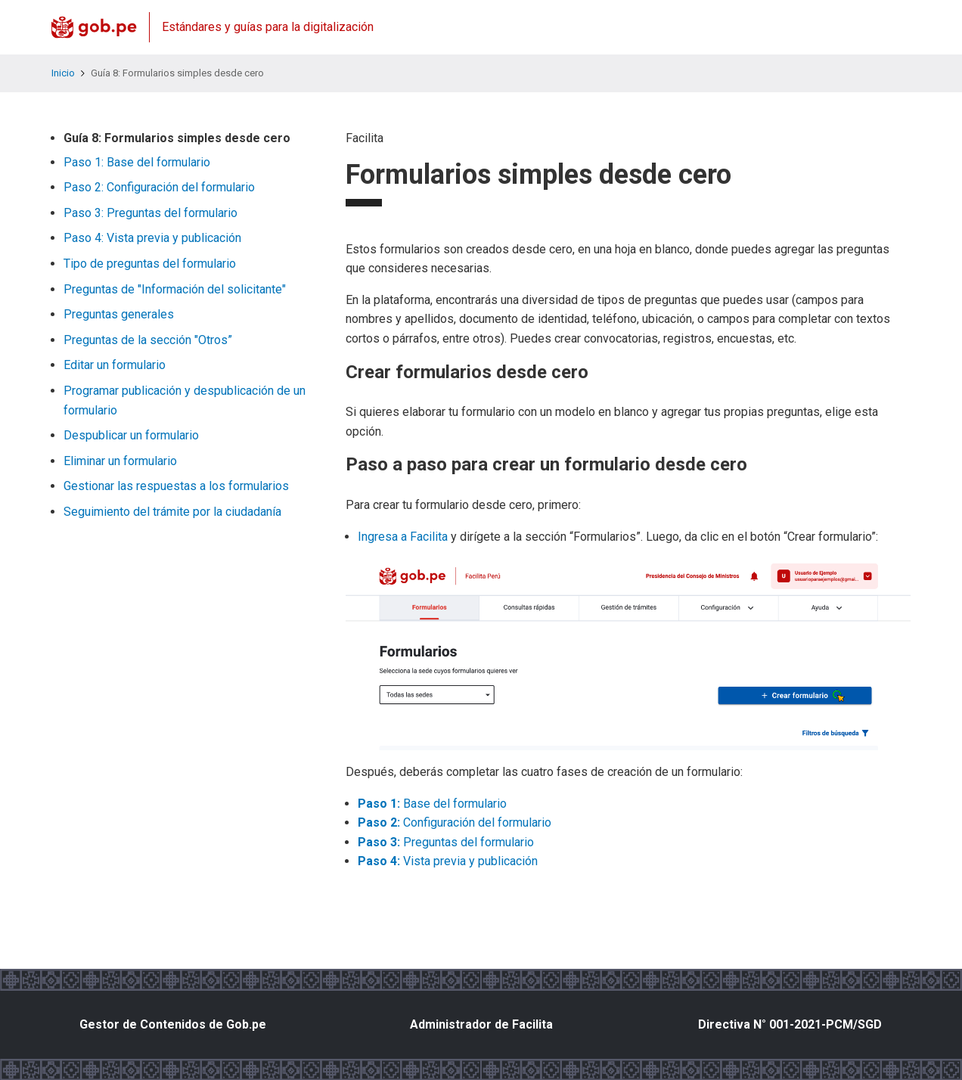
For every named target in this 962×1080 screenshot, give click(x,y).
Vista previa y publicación (448, 861)
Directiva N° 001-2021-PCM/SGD (790, 1024)
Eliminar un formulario (120, 461)
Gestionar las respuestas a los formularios (176, 486)
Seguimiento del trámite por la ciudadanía (172, 511)
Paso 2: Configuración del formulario (159, 187)
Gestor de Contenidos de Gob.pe (172, 1024)
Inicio (63, 73)
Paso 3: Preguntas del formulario (150, 213)
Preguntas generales (119, 314)
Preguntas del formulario (446, 842)
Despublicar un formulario (131, 435)
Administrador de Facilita (481, 1024)
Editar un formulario (115, 365)
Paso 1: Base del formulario (137, 162)
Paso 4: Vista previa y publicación (152, 238)
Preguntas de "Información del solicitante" (175, 289)
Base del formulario (432, 803)
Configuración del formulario (454, 822)
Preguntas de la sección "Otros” (148, 340)
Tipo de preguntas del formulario (150, 263)
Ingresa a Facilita (403, 536)
